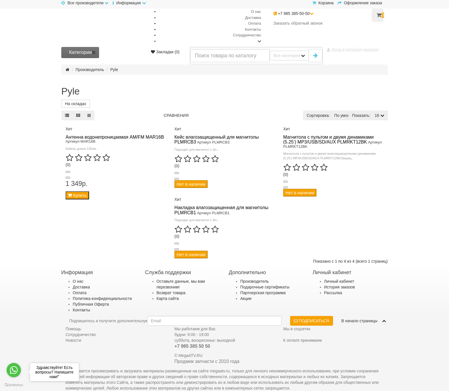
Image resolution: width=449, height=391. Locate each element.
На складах (75, 103)
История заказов (339, 287)
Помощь (73, 329)
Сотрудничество (247, 35)
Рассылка (333, 292)
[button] (353, 50)
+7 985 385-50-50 (293, 13)
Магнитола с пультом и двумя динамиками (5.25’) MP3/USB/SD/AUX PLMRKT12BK (328, 140)
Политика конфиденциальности (102, 298)
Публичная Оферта (91, 304)
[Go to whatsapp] (14, 370)
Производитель (90, 69)
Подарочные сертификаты (265, 287)
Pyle (114, 69)
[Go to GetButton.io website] (14, 385)
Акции (245, 298)
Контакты (253, 29)
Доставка (253, 17)
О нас (256, 11)
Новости (73, 340)
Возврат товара (171, 292)
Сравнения (176, 115)
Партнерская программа (263, 292)
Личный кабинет (339, 281)
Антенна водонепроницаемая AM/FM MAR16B (115, 137)
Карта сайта (168, 298)
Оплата (254, 23)
